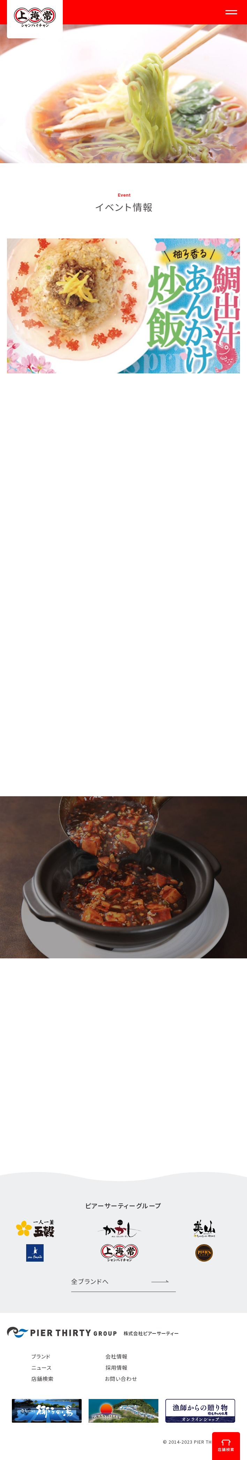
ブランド (41, 1356)
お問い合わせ (121, 1378)
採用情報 (116, 1367)
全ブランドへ (90, 1281)
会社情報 (116, 1356)
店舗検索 (42, 1378)
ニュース (41, 1367)
